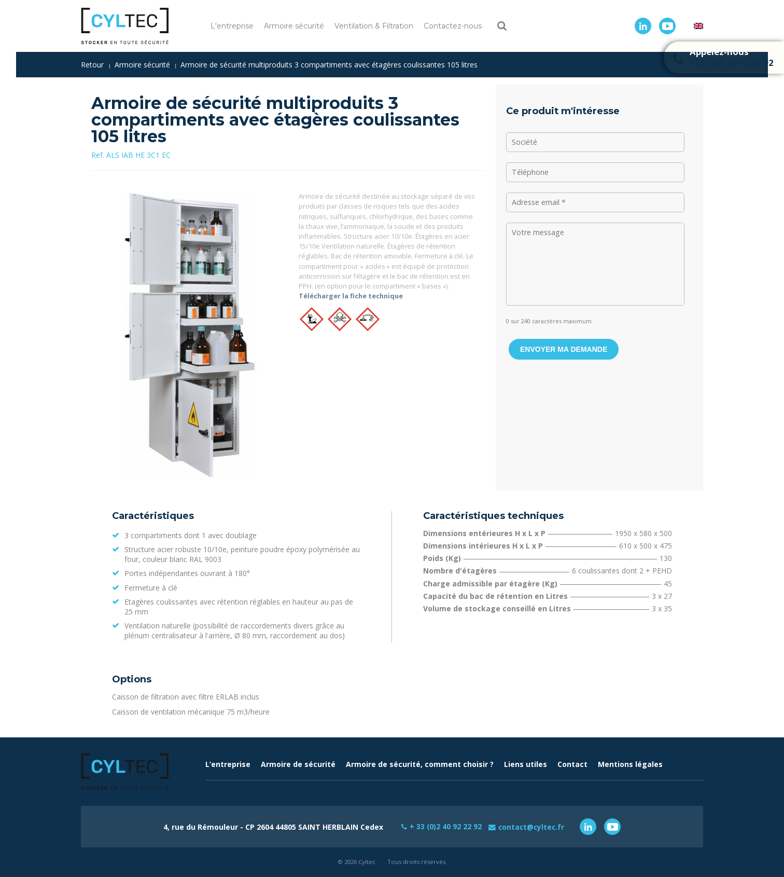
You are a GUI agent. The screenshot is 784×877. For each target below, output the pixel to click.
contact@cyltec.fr (532, 826)
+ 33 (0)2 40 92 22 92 (444, 826)
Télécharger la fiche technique (351, 295)
